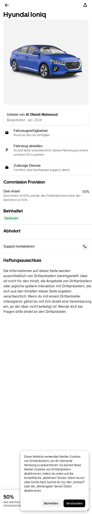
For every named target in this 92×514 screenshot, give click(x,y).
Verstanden (74, 503)
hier (63, 482)
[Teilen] (85, 5)
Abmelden (51, 503)
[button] (47, 196)
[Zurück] (7, 5)
